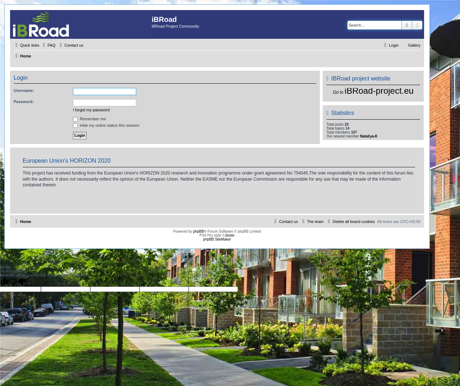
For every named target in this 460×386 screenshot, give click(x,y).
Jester (230, 235)
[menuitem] (48, 45)
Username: (24, 90)
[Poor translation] (17, 282)
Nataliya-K (369, 136)
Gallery (414, 45)
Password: (24, 101)
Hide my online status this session (106, 125)
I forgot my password (91, 110)
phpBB (198, 231)
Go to (338, 92)
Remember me (89, 119)
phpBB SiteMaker (217, 239)
